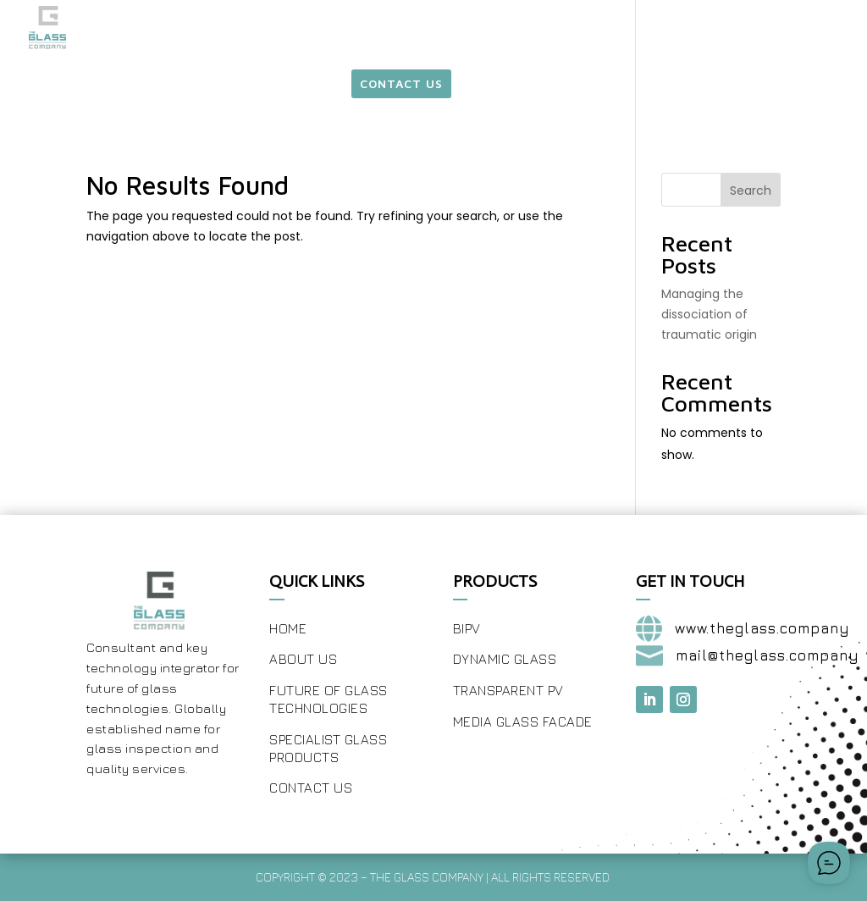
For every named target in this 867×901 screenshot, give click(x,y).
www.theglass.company (762, 628)
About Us (303, 658)
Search (750, 190)
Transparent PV (508, 690)
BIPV (467, 628)
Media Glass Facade (523, 721)
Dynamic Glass (505, 658)
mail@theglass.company (767, 655)
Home (287, 628)
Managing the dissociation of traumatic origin (709, 314)
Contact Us (310, 787)
